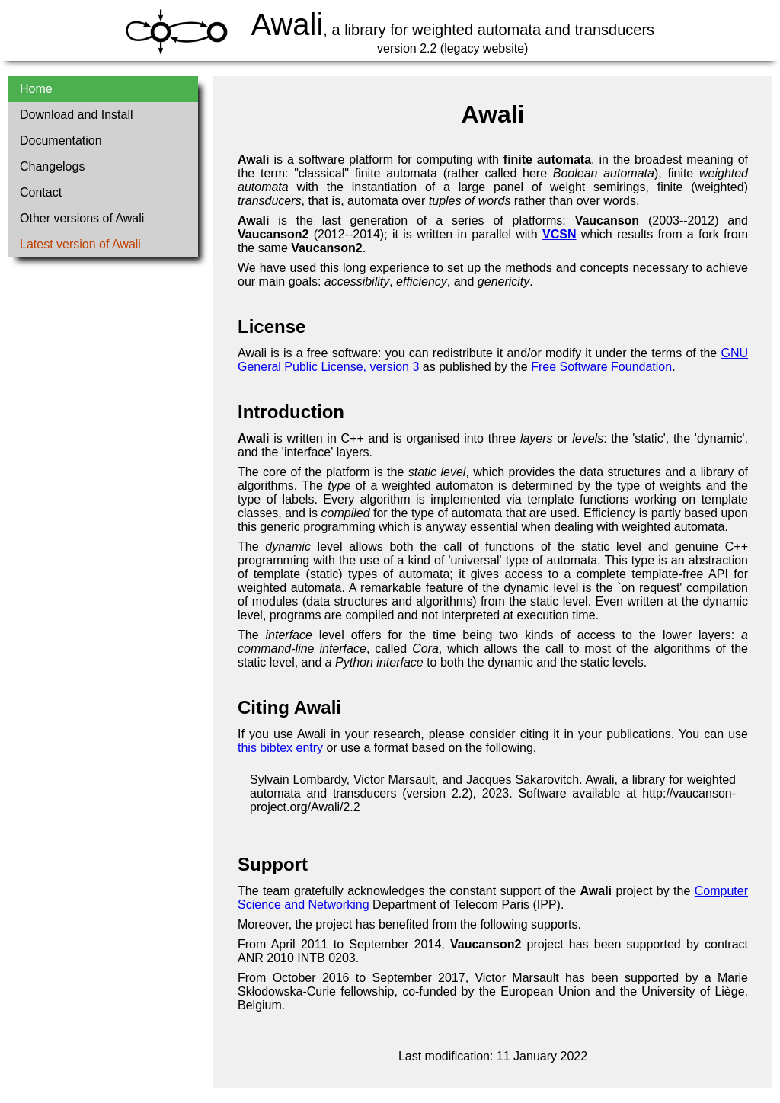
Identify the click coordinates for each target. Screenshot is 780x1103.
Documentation (61, 140)
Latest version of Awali (80, 244)
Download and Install (76, 114)
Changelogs (52, 166)
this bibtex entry (280, 747)
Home (36, 88)
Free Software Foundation (601, 366)
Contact (41, 192)
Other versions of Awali (82, 218)
